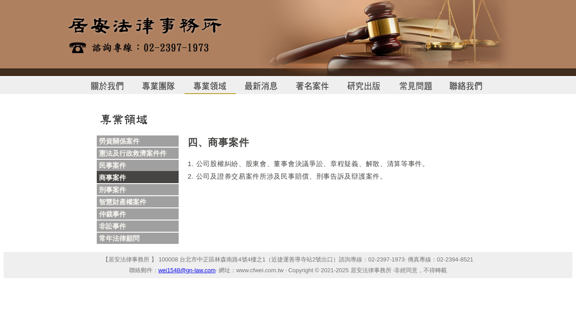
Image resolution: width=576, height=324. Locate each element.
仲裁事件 (112, 214)
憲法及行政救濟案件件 (132, 153)
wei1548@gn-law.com (187, 270)
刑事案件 (112, 190)
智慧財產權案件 (122, 202)
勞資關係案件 (119, 141)
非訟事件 (112, 226)
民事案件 (112, 165)
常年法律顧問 (119, 238)
